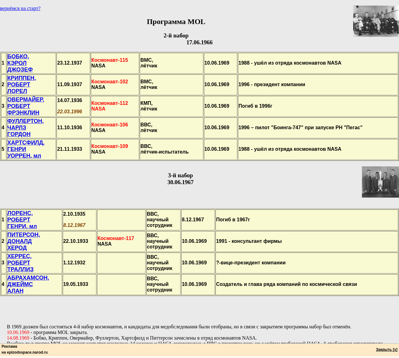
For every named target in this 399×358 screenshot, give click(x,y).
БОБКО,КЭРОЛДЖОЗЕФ (20, 63)
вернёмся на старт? (20, 8)
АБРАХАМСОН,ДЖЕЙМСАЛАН (28, 284)
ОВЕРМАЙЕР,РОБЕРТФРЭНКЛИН (25, 106)
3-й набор (180, 175)
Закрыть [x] (386, 349)
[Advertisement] (199, 310)
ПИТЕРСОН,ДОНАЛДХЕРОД (23, 241)
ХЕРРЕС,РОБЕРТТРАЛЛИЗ (20, 262)
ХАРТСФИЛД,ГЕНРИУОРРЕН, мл (26, 149)
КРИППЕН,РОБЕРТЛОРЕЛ (21, 84)
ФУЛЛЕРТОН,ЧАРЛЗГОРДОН (25, 127)
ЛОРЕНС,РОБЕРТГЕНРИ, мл (22, 219)
